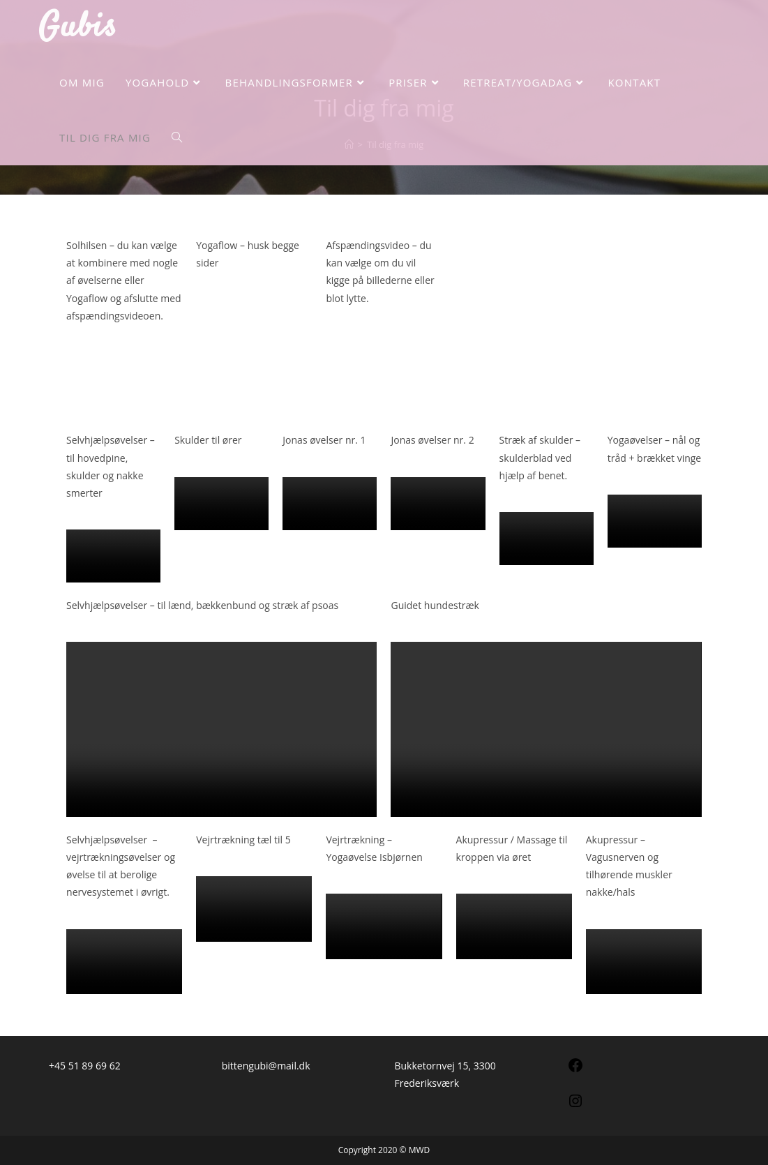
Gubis (77, 27)
